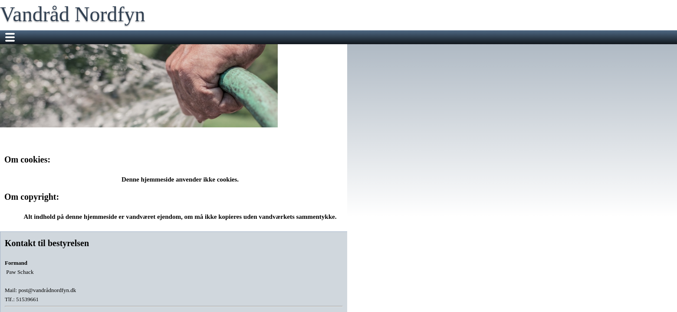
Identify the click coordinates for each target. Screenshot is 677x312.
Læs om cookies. (425, 289)
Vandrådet (178, 37)
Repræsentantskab (280, 37)
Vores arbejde (223, 37)
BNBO (210, 51)
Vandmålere (451, 37)
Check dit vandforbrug (349, 37)
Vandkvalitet (497, 37)
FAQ (532, 37)
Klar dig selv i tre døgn (158, 51)
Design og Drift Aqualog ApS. (363, 289)
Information (407, 37)
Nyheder (139, 37)
